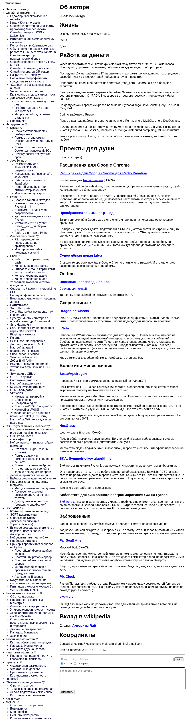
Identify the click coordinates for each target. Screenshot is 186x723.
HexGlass (67, 426)
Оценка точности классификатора (21, 437)
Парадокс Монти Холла (26, 645)
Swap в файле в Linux (25, 357)
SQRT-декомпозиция (24, 514)
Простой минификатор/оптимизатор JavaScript (30, 188)
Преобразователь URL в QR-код (87, 213)
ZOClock (67, 597)
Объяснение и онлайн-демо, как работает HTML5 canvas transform (33, 50)
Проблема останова (23, 540)
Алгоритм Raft (84, 625)
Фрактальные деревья (25, 669)
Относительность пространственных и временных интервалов (32, 622)
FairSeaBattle (70, 540)
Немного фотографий (24, 715)
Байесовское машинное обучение (33, 478)
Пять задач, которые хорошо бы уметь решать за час (32, 588)
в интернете (83, 663)
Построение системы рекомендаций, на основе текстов (32, 495)
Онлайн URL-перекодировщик (30, 68)
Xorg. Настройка (21, 308)
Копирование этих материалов (31, 718)
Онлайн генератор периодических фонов (25, 57)
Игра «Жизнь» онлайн (25, 22)
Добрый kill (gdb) (21, 360)
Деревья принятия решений (29, 475)
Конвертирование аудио (31, 275)
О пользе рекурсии (23, 517)
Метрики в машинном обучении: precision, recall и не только (31, 431)
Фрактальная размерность (28, 665)
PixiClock (67, 576)
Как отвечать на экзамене (27, 695)
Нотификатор (19, 305)
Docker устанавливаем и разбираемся (31, 132)
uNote (64, 328)
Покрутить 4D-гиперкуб (25, 74)
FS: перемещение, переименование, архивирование (27, 243)
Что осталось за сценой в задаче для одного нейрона (33, 470)
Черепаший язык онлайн (26, 91)
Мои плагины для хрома (31, 193)
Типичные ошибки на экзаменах (31, 688)
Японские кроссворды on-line (85, 282)
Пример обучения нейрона (33, 465)
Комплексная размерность (28, 675)
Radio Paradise (93, 180)
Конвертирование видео (31, 278)
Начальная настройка (29, 396)
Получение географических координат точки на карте (28, 80)
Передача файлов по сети (27, 295)
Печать (15, 337)
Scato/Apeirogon (73, 374)
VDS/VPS (16, 393)
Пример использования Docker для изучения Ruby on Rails (34, 141)
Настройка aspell (21, 347)
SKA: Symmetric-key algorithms (85, 458)
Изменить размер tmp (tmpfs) (29, 363)
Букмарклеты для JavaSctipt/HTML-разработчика (26, 167)
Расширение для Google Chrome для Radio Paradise (103, 173)
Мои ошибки (18, 711)
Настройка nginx (26, 403)
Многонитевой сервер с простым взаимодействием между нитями (33, 570)
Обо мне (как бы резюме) (27, 705)
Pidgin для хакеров (23, 334)
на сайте (68, 663)
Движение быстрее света (27, 629)
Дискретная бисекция (24, 521)
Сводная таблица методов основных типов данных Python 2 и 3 (32, 203)
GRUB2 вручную (21, 376)
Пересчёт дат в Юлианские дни (31, 45)
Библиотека (67, 501)
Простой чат (18, 120)
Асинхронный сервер (29, 576)
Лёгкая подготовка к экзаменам (31, 692)
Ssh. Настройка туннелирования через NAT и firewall (32, 329)
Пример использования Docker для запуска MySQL (33, 149)
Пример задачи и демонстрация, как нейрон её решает (34, 459)
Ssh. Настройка (20, 324)
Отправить (67, 695)
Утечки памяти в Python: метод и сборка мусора (31, 226)
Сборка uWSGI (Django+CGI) (34, 406)
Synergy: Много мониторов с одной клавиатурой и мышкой (30, 320)
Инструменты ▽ (16, 124)
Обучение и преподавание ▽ (25, 682)
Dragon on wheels (74, 311)
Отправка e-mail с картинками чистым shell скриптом (35, 271)
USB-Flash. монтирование (27, 341)
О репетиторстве (21, 685)
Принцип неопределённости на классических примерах (31, 657)
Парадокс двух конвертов (27, 649)
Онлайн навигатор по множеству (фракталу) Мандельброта (32, 27)
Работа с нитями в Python (32, 232)
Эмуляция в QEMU (23, 373)
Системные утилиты (24, 380)
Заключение (18, 635)
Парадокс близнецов (24, 632)
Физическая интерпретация (28, 606)
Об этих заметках (22, 596)
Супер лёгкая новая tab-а (81, 255)
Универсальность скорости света (32, 609)
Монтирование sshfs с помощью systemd (29, 251)
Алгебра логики (20, 534)
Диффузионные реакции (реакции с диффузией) (31, 503)
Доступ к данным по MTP (27, 344)
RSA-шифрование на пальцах (30, 511)
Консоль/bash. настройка (31, 265)
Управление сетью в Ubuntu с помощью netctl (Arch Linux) (30, 414)
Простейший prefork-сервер (33, 557)
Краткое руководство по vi (27, 386)
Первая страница (17, 9)
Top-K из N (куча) (21, 524)
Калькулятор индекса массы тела (32, 94)
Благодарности (20, 708)
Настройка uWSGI (27, 409)
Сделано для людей (73, 288)
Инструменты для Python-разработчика (32, 211)
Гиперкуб (12, 678)
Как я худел (13, 698)
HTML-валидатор (21, 390)
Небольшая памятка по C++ (29, 537)
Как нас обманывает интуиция (30, 642)
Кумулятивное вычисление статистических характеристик (30, 581)
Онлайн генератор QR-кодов (29, 71)
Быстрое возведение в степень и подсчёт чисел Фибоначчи (32, 529)
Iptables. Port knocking (25, 350)
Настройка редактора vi (26, 383)
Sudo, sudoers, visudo (24, 354)
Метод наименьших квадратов (35, 488)
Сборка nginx (23, 399)
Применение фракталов (26, 672)
